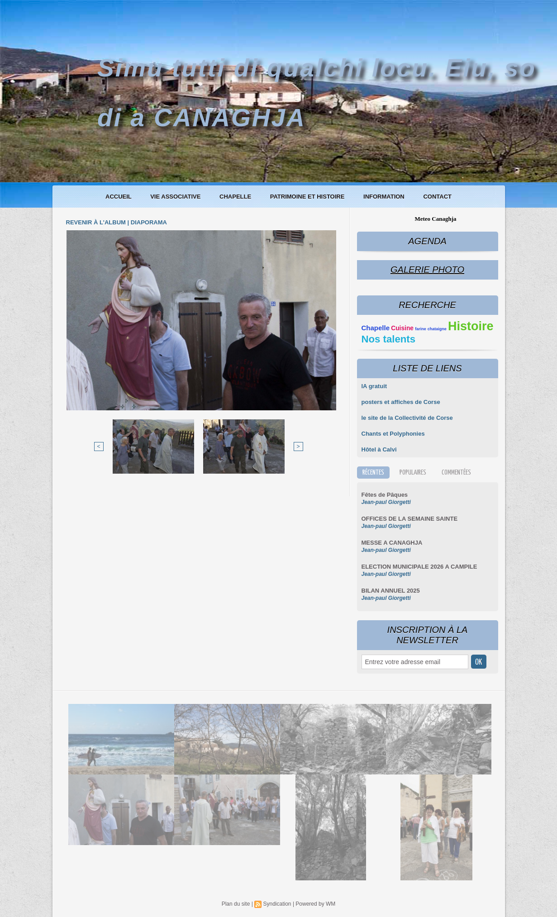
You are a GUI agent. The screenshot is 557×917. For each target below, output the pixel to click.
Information (384, 196)
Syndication (277, 904)
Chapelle (236, 196)
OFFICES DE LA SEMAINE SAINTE (410, 518)
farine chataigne (431, 329)
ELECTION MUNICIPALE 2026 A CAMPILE (419, 566)
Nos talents (389, 339)
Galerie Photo (427, 270)
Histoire (471, 326)
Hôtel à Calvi (379, 449)
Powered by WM (315, 904)
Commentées (456, 472)
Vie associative (176, 196)
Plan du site (236, 904)
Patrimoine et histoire (308, 196)
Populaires (413, 472)
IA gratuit (374, 386)
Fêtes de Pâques (385, 494)
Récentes (373, 472)
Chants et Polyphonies (393, 433)
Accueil (119, 196)
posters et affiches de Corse (401, 402)
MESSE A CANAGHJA (392, 542)
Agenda (427, 241)
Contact (437, 196)
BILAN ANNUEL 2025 (391, 590)
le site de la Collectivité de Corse (407, 417)
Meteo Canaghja (435, 218)
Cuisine (402, 328)
